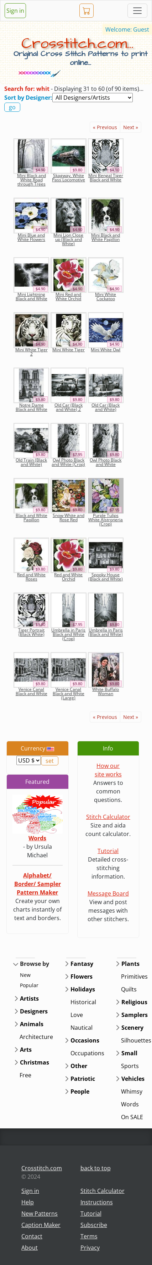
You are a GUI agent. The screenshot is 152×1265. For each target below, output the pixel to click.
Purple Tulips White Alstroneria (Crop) (105, 519)
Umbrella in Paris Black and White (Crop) (68, 634)
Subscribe (93, 1225)
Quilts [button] (129, 989)
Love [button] (76, 1015)
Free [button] (25, 1075)
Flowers (81, 976)
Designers (34, 1011)
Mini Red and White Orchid (68, 296)
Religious (134, 1002)
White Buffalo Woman (105, 691)
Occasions (84, 1040)
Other (78, 1066)
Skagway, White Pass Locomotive (68, 177)
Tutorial (108, 851)
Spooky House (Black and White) (105, 577)
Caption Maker (41, 1225)
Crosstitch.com (41, 1168)
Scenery (132, 1028)
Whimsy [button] (131, 1091)
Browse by (34, 964)
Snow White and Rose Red (68, 517)
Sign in (15, 11)
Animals (31, 1024)
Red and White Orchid (68, 577)
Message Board (108, 893)
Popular (29, 985)
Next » (130, 127)
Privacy (90, 1248)
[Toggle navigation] (137, 11)
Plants (130, 964)
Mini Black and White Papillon (105, 237)
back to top (95, 1168)
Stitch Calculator (108, 817)
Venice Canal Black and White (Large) (68, 693)
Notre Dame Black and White (31, 407)
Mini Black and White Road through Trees (31, 179)
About (29, 1248)
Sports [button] (130, 1066)
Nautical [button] (81, 1028)
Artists (29, 998)
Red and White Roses (31, 577)
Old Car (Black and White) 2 (68, 407)
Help (27, 1202)
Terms (89, 1236)
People (79, 1091)
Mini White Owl (105, 350)
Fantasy (81, 964)
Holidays (82, 989)
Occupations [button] (87, 1053)
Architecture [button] (36, 1037)
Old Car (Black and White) (105, 407)
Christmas (34, 1062)
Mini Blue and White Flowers (31, 237)
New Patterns (39, 1213)
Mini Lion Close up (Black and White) (68, 239)
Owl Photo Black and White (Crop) (68, 462)
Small (129, 1053)
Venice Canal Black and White (31, 691)
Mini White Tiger (68, 350)
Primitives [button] (134, 976)
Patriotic (82, 1079)
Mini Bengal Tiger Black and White (105, 177)
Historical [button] (83, 1002)
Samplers (134, 1015)
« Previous (105, 127)
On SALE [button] (132, 1117)
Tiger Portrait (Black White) (31, 632)
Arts (26, 1050)
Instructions (96, 1202)
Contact (31, 1236)
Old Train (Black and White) (31, 462)
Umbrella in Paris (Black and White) (105, 632)
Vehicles (133, 1079)
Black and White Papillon (31, 517)
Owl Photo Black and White (105, 462)
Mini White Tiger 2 (31, 352)
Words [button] (130, 1104)
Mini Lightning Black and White (31, 296)
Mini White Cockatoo (105, 296)
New (25, 975)
